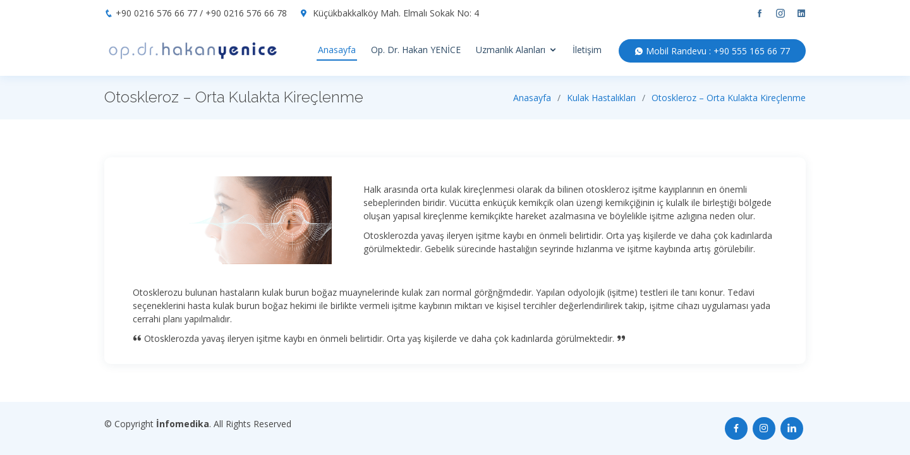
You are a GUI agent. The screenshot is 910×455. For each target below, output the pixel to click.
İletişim (587, 50)
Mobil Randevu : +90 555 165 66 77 (712, 51)
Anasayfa (337, 50)
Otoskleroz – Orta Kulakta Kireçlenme (729, 98)
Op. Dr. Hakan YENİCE (416, 50)
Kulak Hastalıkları (601, 98)
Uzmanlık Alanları (510, 50)
